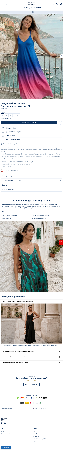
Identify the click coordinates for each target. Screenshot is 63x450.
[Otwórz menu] (2, 4)
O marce (3, 431)
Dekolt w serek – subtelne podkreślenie (14, 357)
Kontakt (35, 434)
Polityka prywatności (17, 448)
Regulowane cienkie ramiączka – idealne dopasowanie (18, 351)
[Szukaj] (6, 4)
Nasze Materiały (5, 434)
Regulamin (36, 436)
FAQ (34, 431)
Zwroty (35, 441)
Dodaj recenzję (31, 384)
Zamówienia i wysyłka (39, 439)
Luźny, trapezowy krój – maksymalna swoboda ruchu (18, 301)
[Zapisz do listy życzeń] (60, 123)
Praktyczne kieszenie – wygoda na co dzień (15, 362)
